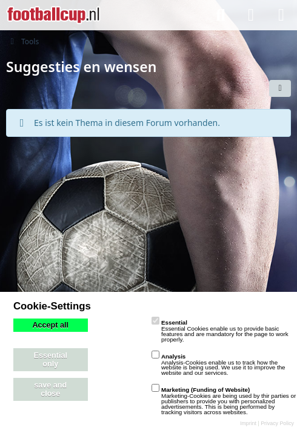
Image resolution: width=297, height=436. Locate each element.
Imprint (248, 423)
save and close (50, 389)
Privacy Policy (277, 423)
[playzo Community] (53, 15)
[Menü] (281, 15)
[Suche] (221, 15)
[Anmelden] (251, 15)
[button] (280, 88)
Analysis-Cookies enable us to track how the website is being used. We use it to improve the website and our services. (218, 365)
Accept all (51, 325)
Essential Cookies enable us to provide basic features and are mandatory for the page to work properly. (220, 331)
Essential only (50, 359)
